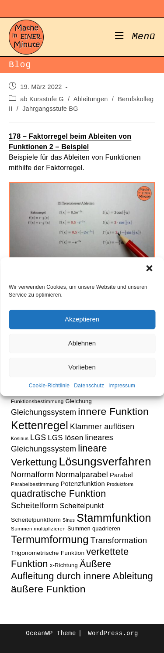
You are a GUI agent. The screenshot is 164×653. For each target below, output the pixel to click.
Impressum (121, 386)
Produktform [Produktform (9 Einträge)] (120, 484)
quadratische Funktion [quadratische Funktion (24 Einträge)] (58, 494)
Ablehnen (82, 343)
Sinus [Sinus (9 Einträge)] (69, 520)
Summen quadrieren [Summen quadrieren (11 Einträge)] (93, 528)
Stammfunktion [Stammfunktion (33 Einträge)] (114, 518)
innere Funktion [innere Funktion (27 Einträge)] (113, 411)
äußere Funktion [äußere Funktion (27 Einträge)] (48, 589)
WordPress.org (113, 633)
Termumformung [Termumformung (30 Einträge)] (50, 539)
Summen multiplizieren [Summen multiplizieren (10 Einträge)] (38, 528)
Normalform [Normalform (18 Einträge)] (32, 474)
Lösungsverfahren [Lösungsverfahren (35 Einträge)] (105, 461)
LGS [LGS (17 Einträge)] (38, 437)
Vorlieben (82, 367)
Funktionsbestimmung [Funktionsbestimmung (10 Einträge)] (37, 401)
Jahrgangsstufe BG (50, 108)
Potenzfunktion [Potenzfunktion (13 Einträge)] (82, 483)
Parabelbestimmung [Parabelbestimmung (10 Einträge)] (35, 484)
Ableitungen (90, 99)
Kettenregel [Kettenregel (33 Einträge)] (39, 425)
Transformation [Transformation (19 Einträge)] (119, 540)
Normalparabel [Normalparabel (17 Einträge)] (82, 474)
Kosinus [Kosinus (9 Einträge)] (19, 438)
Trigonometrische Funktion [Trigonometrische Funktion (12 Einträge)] (47, 553)
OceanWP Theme (51, 633)
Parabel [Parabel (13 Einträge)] (121, 475)
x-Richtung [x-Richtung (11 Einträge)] (64, 565)
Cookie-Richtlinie (49, 386)
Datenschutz (89, 386)
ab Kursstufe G (42, 99)
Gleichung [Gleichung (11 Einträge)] (78, 401)
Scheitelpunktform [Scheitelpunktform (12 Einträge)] (36, 519)
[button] (150, 269)
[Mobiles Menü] (135, 37)
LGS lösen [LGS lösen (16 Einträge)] (66, 438)
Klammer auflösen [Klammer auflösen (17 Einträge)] (102, 426)
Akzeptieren (82, 319)
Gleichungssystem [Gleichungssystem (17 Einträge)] (43, 412)
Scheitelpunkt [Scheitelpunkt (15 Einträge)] (82, 505)
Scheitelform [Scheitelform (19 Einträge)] (34, 505)
